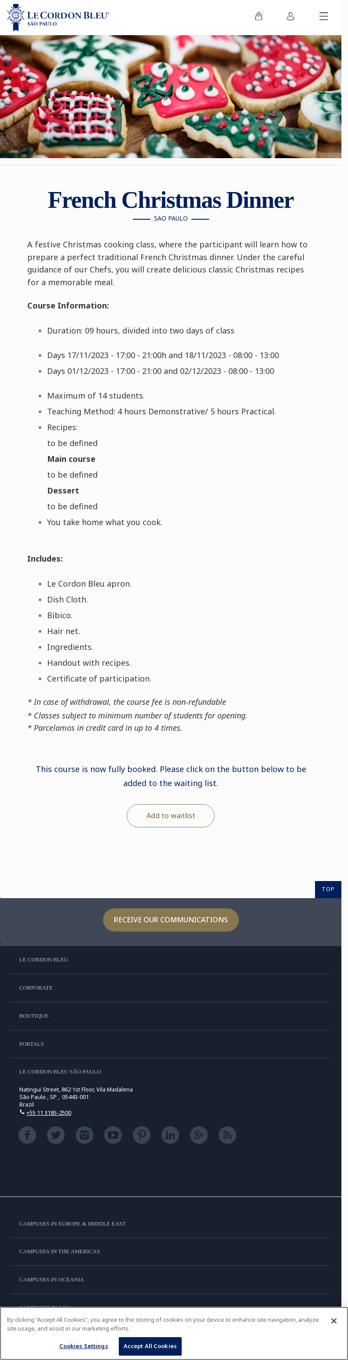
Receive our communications (171, 920)
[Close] (334, 1321)
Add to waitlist (171, 815)
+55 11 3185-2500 (48, 1113)
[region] (174, 1333)
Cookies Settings (83, 1346)
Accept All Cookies (150, 1346)
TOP (328, 889)
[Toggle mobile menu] (323, 17)
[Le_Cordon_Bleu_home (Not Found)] (58, 17)
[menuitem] (259, 17)
